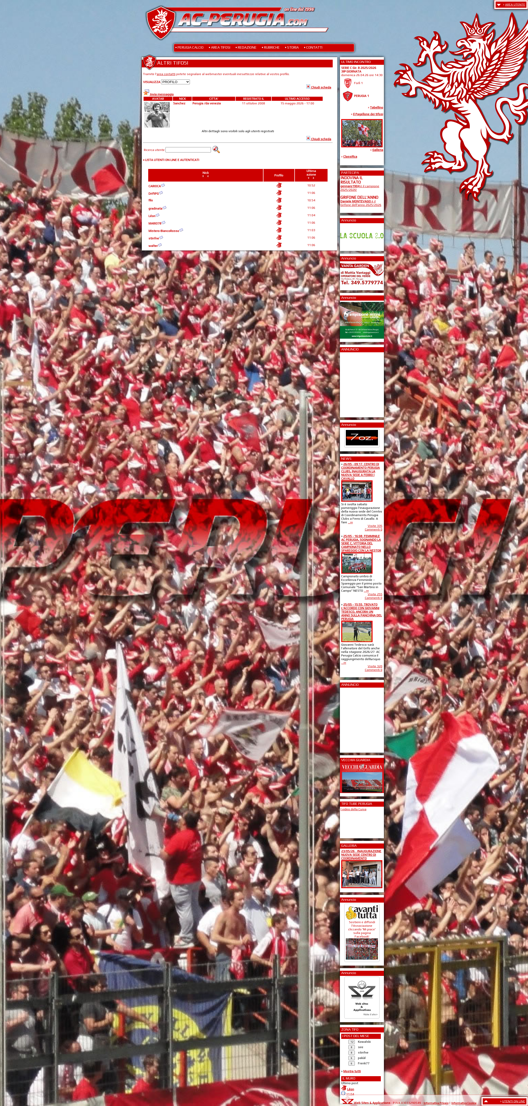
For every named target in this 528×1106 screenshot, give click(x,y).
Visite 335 (375, 526)
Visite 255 (375, 594)
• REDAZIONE (246, 47)
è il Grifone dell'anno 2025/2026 (360, 203)
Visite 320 (375, 666)
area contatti (166, 74)
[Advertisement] (355, 383)
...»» (350, 522)
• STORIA (292, 47)
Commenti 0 (373, 529)
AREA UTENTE (515, 4)
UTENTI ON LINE (513, 1101)
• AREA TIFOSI (219, 47)
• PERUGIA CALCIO (189, 47)
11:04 (350, 1094)
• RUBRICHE (271, 47)
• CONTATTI (313, 47)
